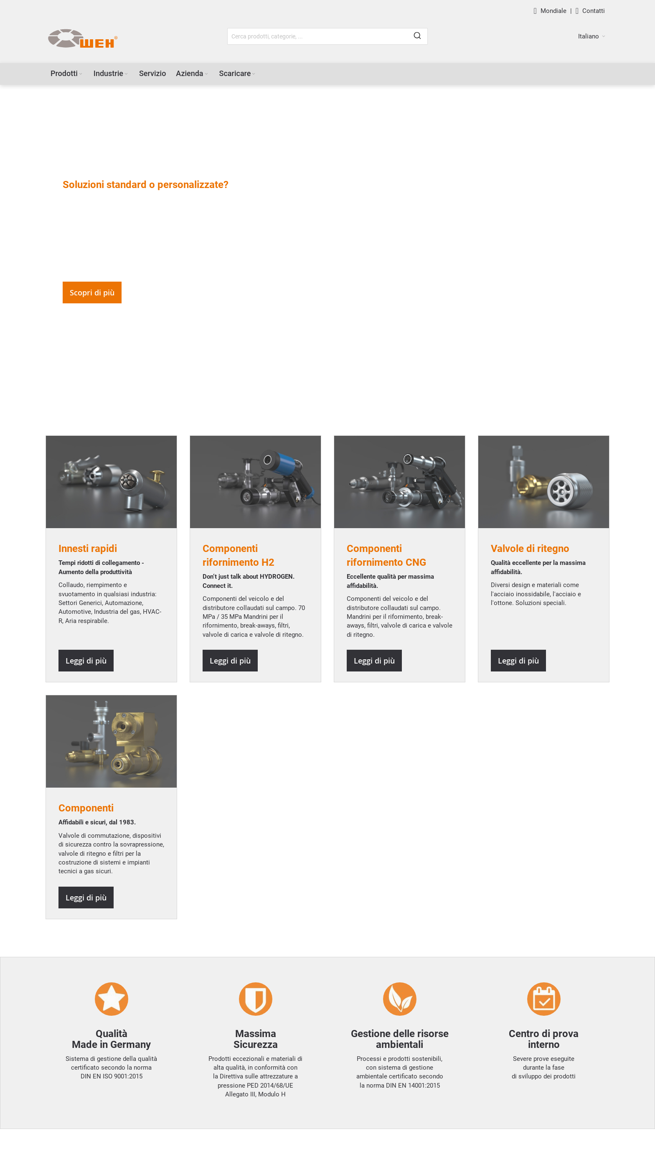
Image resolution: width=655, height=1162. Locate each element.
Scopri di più (92, 292)
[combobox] (327, 36)
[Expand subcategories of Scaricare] (253, 74)
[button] (591, 36)
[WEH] (82, 38)
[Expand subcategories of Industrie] (126, 74)
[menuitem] (67, 73)
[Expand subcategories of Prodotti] (81, 74)
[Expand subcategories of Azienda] (206, 74)
